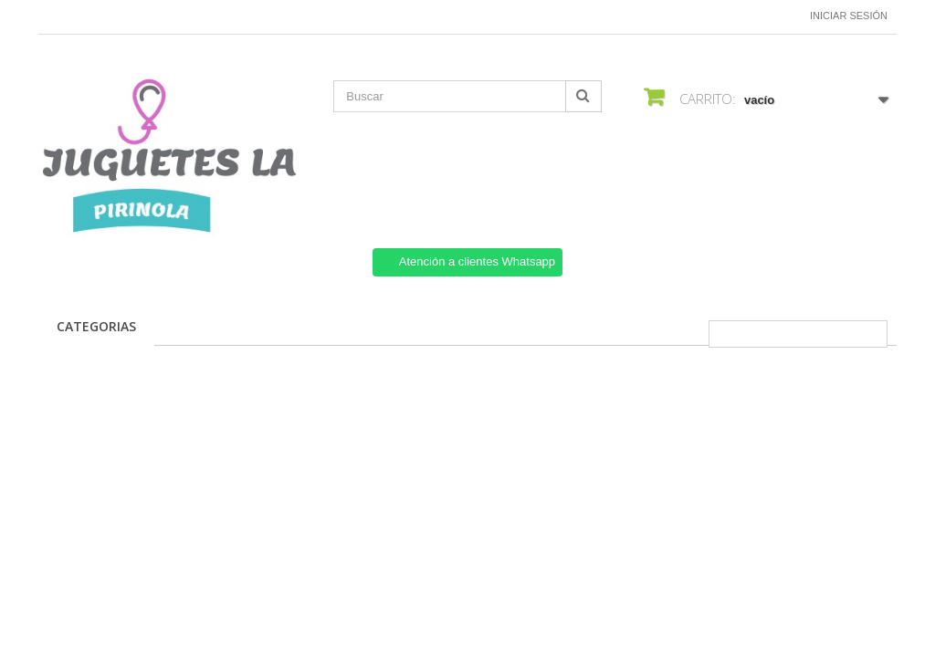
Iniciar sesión (849, 15)
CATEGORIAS (96, 326)
